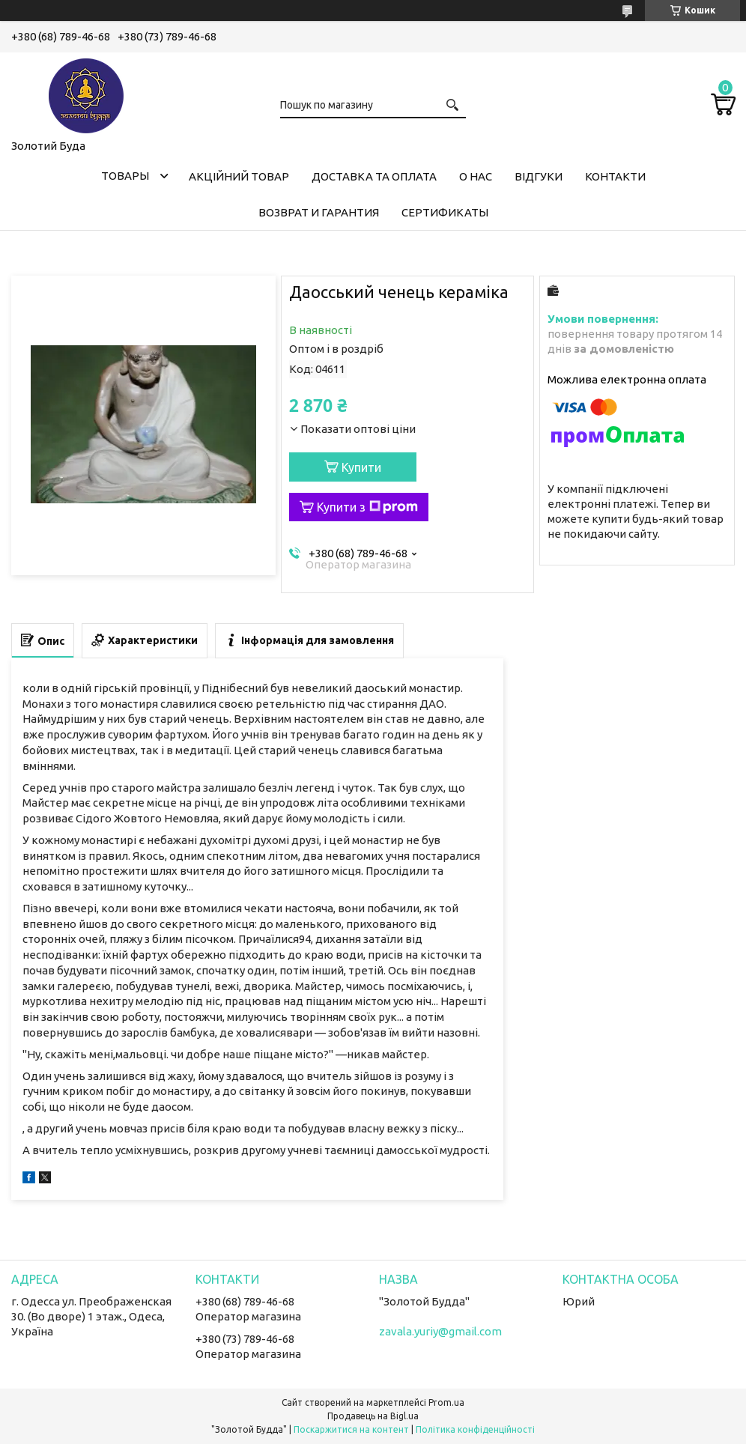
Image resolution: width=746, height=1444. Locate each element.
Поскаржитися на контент (351, 1429)
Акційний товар (239, 176)
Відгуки (538, 176)
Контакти (615, 176)
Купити (361, 467)
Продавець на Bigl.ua (373, 1416)
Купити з (367, 507)
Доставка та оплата (374, 176)
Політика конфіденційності (475, 1429)
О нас (475, 176)
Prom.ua (446, 1402)
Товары (125, 175)
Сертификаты (444, 212)
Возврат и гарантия (318, 212)
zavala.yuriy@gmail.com (440, 1331)
